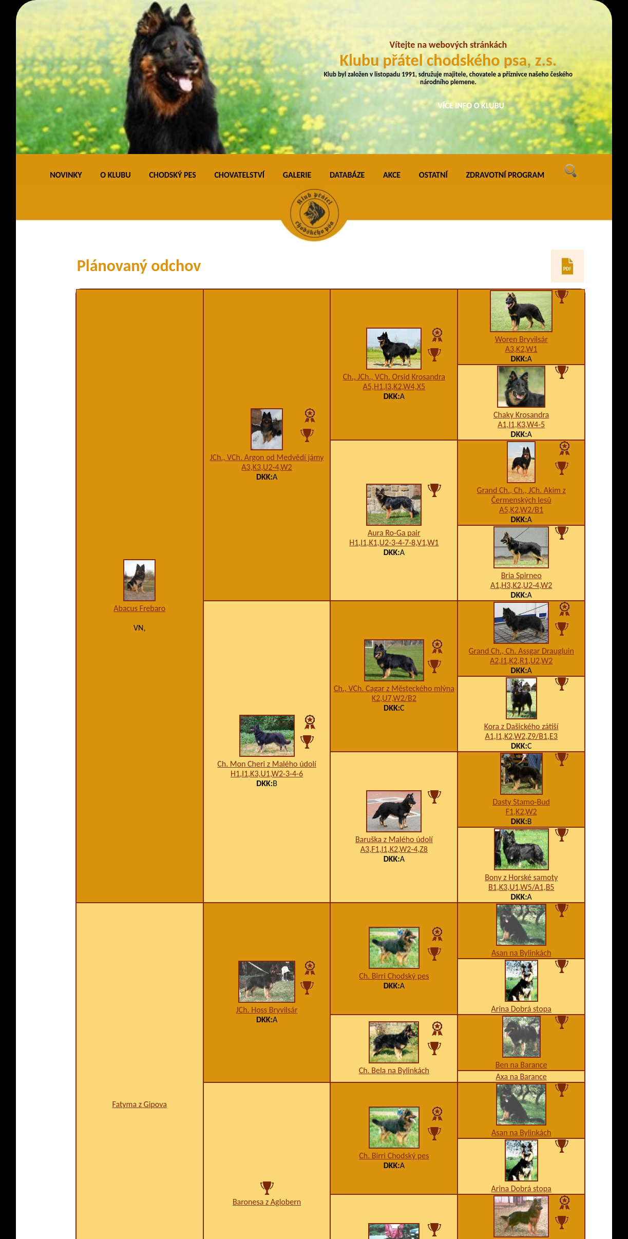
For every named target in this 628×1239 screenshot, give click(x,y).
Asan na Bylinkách (521, 808)
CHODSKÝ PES (172, 30)
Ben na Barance (521, 920)
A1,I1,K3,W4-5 (521, 280)
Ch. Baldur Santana (521, 1100)
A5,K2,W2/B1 (521, 365)
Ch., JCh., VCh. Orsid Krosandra (394, 232)
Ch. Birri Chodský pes (394, 831)
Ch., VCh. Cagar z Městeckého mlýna (394, 544)
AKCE (392, 30)
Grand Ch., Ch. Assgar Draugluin (521, 506)
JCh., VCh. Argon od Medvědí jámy (266, 313)
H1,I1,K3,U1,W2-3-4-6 (267, 629)
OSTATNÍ (433, 30)
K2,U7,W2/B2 (394, 554)
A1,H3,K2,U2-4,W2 (521, 441)
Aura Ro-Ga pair (394, 388)
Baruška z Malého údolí (394, 695)
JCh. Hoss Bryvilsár (267, 865)
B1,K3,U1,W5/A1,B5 (521, 743)
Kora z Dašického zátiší (521, 582)
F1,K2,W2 (521, 667)
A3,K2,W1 (521, 204)
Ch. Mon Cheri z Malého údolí (266, 619)
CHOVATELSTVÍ (239, 30)
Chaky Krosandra (521, 270)
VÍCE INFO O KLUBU (471, 105)
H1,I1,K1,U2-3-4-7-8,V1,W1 (394, 398)
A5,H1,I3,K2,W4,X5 (394, 242)
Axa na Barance (521, 932)
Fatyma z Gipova (139, 960)
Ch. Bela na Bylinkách (394, 926)
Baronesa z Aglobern (267, 1057)
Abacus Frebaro (139, 464)
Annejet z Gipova (394, 1128)
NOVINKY (66, 30)
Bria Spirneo (521, 431)
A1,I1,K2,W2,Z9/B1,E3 (521, 592)
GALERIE (297, 30)
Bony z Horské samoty (521, 733)
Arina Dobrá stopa (521, 864)
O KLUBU (115, 30)
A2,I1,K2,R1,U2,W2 (521, 516)
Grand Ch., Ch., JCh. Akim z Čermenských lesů (521, 350)
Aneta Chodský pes (521, 1156)
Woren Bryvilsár (521, 195)
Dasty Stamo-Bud (521, 657)
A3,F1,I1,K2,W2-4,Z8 (394, 705)
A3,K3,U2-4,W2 (266, 323)
